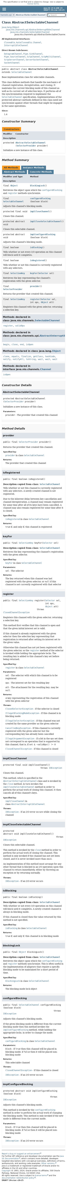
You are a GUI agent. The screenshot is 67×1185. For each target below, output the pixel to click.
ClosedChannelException (16, 612)
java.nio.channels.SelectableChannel (30, 32)
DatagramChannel (13, 54)
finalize (26, 356)
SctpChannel (33, 56)
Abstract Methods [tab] (14, 172)
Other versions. (48, 1163)
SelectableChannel (21, 72)
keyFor (33, 273)
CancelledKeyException (18, 728)
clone (6, 356)
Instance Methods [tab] (33, 167)
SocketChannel (12, 63)
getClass (38, 356)
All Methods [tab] (11, 167)
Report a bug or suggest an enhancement (21, 1154)
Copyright (6, 1171)
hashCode (50, 356)
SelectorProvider (26, 145)
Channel (37, 42)
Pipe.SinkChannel (33, 54)
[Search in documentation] (56, 15)
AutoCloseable (24, 42)
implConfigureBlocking (42, 234)
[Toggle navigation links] (4, 9)
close (15, 344)
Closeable (9, 42)
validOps (20, 325)
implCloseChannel (39, 211)
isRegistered (37, 260)
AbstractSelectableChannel (30, 15)
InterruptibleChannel (16, 45)
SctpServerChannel (14, 59)
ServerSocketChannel (37, 59)
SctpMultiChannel (51, 56)
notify (6, 359)
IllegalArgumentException (19, 738)
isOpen (29, 344)
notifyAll (18, 359)
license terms (33, 4)
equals (15, 356)
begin (6, 344)
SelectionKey (17, 273)
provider (35, 286)
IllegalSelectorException (19, 721)
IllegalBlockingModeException (22, 713)
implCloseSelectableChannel (45, 221)
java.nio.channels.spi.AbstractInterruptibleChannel (33, 29)
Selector (43, 273)
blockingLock (37, 185)
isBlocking (36, 247)
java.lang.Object (10, 27)
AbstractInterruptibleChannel (28, 804)
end (22, 344)
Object (14, 185)
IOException (55, 768)
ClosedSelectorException (19, 709)
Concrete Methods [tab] (41, 172)
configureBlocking (40, 198)
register (35, 299)
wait (40, 359)
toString (31, 359)
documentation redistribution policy (18, 1178)
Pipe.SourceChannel (15, 56)
